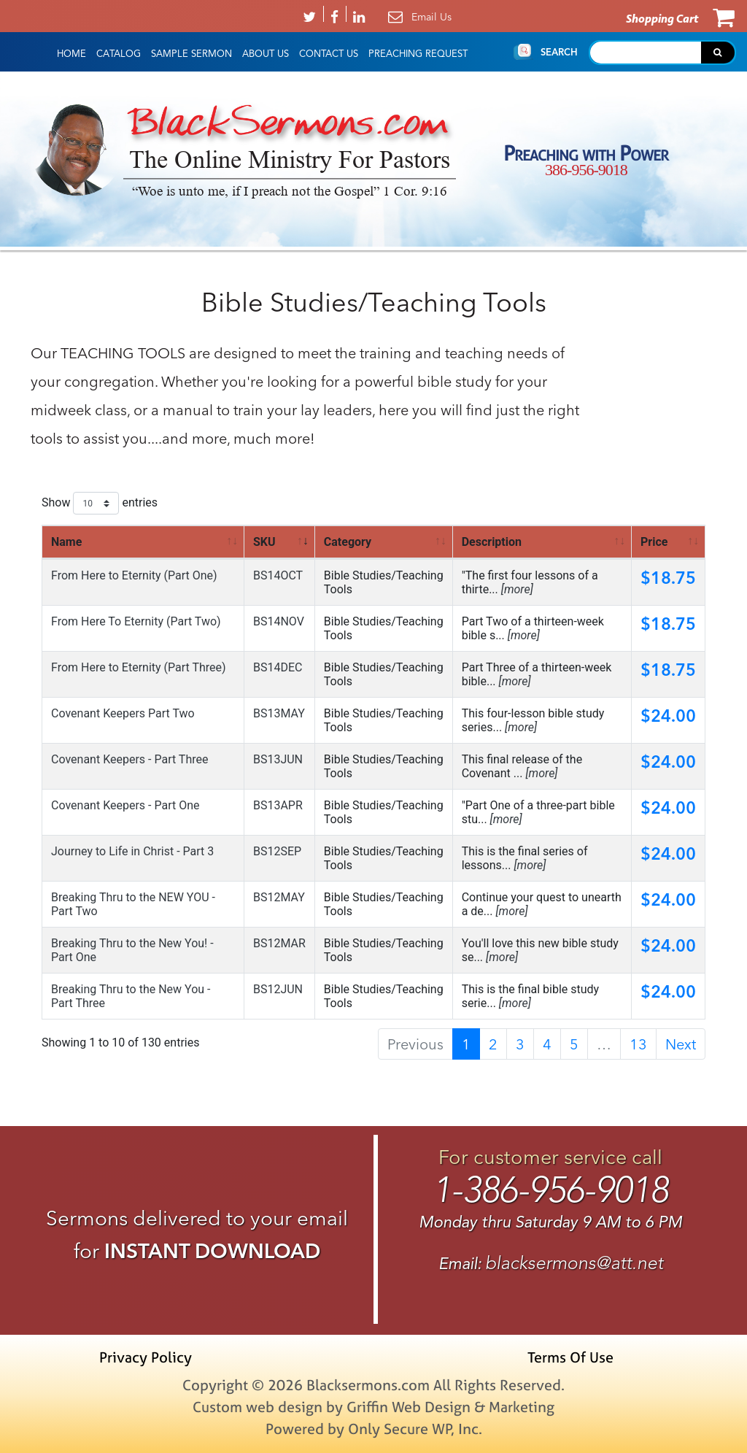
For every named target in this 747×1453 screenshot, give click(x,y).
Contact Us (328, 54)
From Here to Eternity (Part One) (134, 575)
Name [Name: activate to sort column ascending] (66, 542)
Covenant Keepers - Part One (125, 805)
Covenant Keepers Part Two (123, 713)
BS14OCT (278, 575)
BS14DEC (277, 667)
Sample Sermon (191, 54)
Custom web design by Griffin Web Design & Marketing (373, 1407)
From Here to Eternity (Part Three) (138, 667)
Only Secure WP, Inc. (415, 1428)
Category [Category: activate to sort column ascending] (347, 542)
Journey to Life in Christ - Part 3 (132, 851)
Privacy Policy (145, 1357)
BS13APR (278, 805)
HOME (71, 54)
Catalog (118, 54)
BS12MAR (279, 943)
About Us (265, 54)
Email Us (431, 16)
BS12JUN (278, 989)
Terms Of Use (570, 1357)
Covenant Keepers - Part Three (129, 759)
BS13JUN (278, 759)
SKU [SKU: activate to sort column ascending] (264, 542)
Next (680, 1044)
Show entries (100, 503)
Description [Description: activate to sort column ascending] (492, 542)
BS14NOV (278, 621)
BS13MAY (279, 713)
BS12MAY (279, 897)
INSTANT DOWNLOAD (212, 1250)
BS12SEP (277, 851)
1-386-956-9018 (550, 1190)
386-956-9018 (586, 170)
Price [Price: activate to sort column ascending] (653, 542)
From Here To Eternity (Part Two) (136, 621)
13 (638, 1044)
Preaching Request (418, 54)
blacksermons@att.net (574, 1263)
